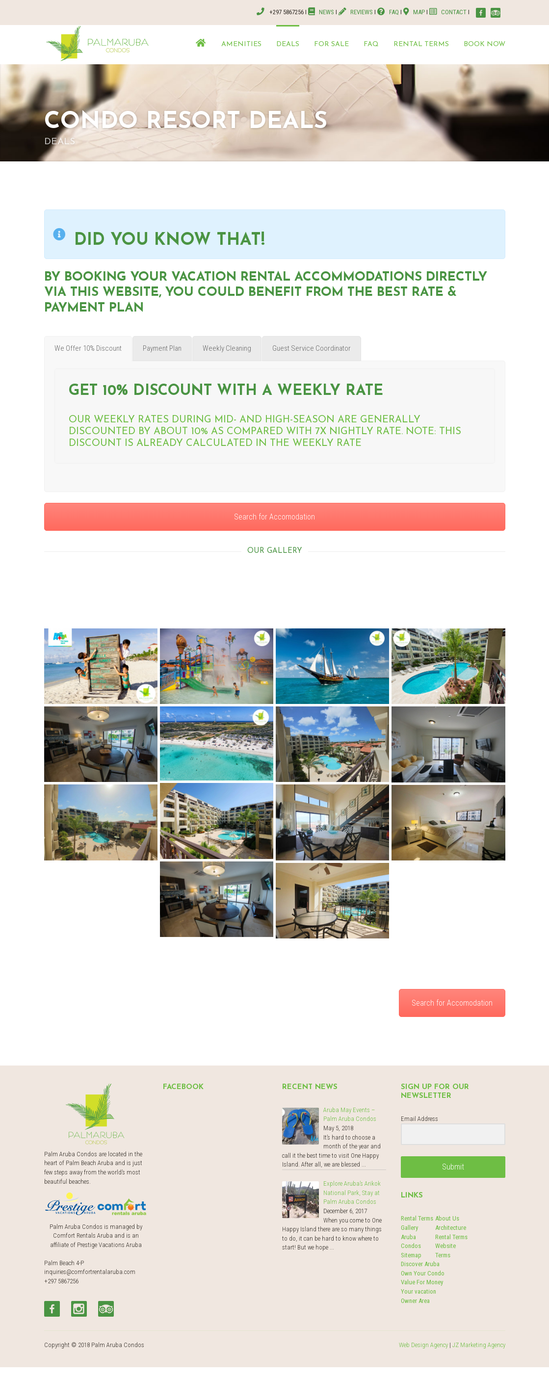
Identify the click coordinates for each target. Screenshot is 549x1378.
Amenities (241, 44)
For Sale (331, 44)
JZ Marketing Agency (478, 1345)
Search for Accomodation (274, 516)
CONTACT (448, 12)
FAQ (388, 12)
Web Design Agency (423, 1345)
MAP (414, 12)
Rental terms (421, 44)
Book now (484, 44)
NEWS (322, 12)
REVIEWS (356, 12)
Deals (287, 44)
